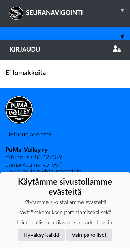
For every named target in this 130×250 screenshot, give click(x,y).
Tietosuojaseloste (28, 134)
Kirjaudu (65, 49)
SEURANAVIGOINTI (69, 10)
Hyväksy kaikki (41, 234)
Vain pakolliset (89, 234)
